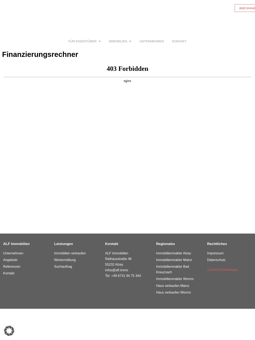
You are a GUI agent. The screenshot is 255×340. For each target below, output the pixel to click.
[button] (9, 331)
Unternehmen (151, 41)
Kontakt (179, 41)
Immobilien (120, 41)
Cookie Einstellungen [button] (222, 269)
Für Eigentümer (84, 41)
